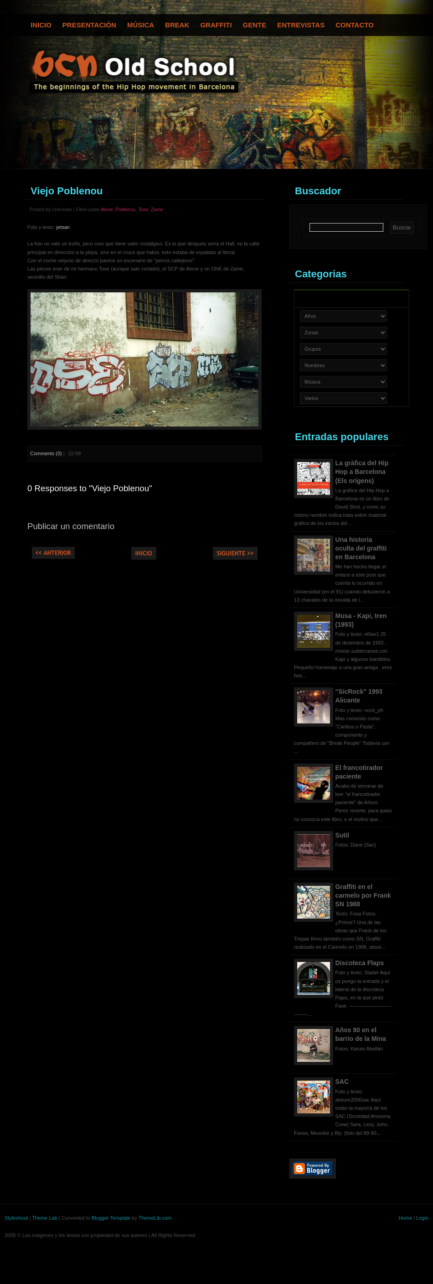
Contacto (354, 25)
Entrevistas (301, 25)
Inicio (41, 25)
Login (422, 1218)
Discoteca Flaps (359, 963)
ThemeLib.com (155, 1218)
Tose (143, 209)
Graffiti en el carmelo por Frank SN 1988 (363, 895)
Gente (255, 25)
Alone (107, 209)
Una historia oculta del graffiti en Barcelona (361, 548)
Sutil (342, 835)
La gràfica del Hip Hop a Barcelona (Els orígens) (362, 471)
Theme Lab (44, 1218)
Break (177, 25)
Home (405, 1218)
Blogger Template (111, 1218)
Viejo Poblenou (67, 191)
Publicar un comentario (70, 526)
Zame (157, 209)
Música (140, 25)
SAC (342, 1081)
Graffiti (216, 25)
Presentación (89, 25)
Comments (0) (46, 453)
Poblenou (125, 209)
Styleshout (16, 1218)
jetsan (63, 227)
